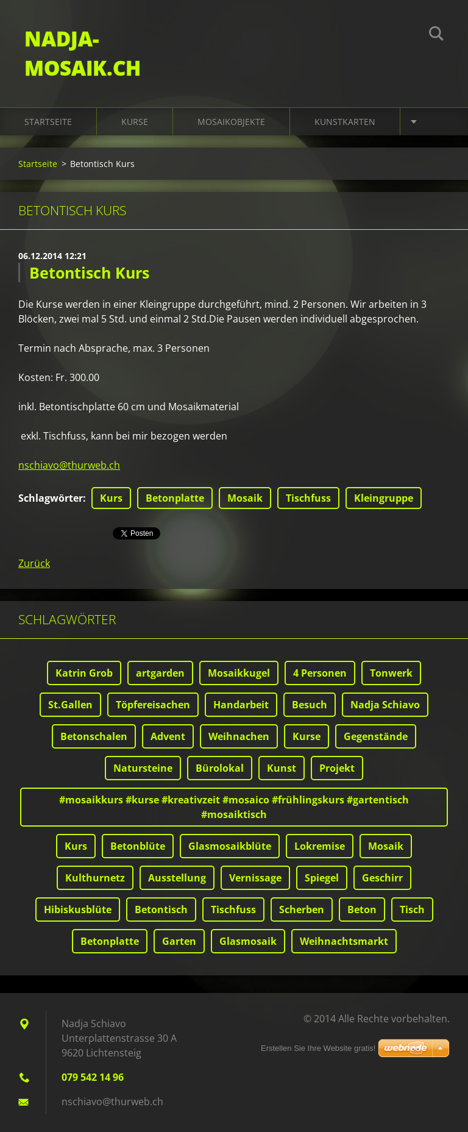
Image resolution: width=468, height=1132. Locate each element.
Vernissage (255, 878)
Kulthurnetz (95, 878)
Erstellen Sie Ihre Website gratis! (318, 1048)
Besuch (309, 704)
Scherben (301, 909)
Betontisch (161, 909)
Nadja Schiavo (385, 704)
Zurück (34, 563)
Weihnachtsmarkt (344, 941)
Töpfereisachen (153, 704)
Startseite (48, 121)
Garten (179, 941)
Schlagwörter (50, 498)
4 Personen (320, 673)
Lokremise (319, 846)
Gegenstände (376, 736)
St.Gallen (70, 704)
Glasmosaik (248, 941)
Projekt (337, 768)
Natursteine (142, 768)
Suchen (436, 35)
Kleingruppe (383, 498)
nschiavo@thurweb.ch (69, 465)
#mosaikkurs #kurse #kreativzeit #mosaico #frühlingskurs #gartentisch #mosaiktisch (234, 807)
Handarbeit (241, 704)
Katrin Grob (84, 673)
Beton (362, 909)
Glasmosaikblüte (229, 846)
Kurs (111, 498)
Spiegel (322, 878)
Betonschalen (93, 736)
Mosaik (245, 498)
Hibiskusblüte (78, 909)
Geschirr (382, 878)
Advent (168, 736)
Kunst (281, 768)
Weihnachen (238, 736)
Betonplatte (175, 498)
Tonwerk (391, 673)
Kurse (134, 121)
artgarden (160, 673)
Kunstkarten (344, 121)
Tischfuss (308, 498)
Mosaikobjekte (231, 121)
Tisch (412, 909)
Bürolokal (220, 768)
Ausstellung (177, 878)
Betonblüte (137, 846)
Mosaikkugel (239, 673)
